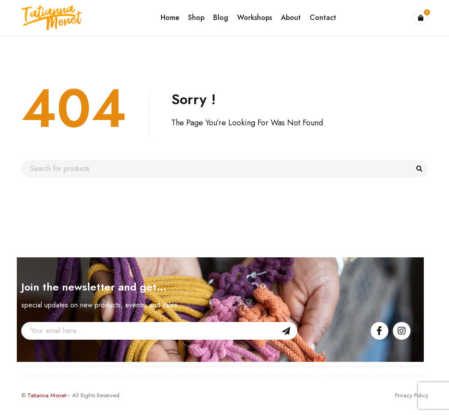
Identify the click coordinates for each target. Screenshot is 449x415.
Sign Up (286, 331)
